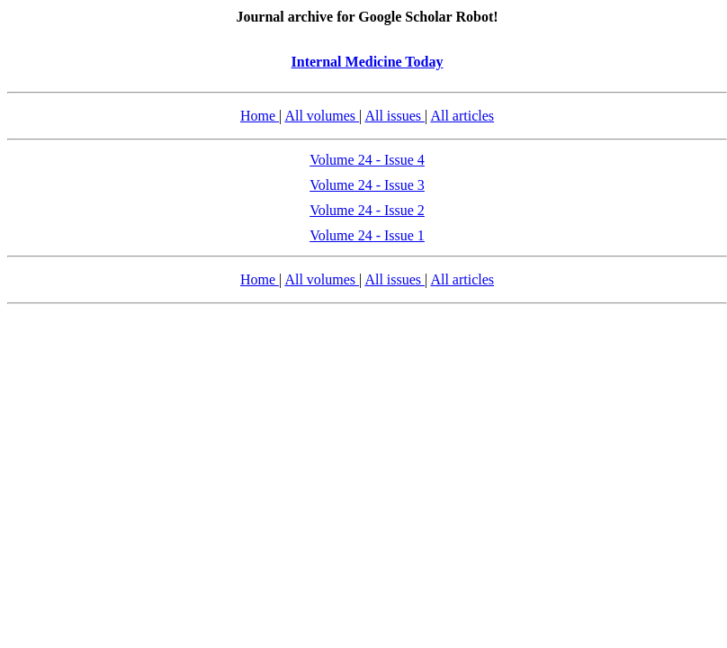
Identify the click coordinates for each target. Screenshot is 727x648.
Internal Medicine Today (368, 61)
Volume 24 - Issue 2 (367, 210)
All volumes (321, 115)
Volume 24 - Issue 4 (367, 159)
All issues (394, 115)
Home (259, 115)
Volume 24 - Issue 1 (367, 235)
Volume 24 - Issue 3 (367, 185)
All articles (462, 115)
